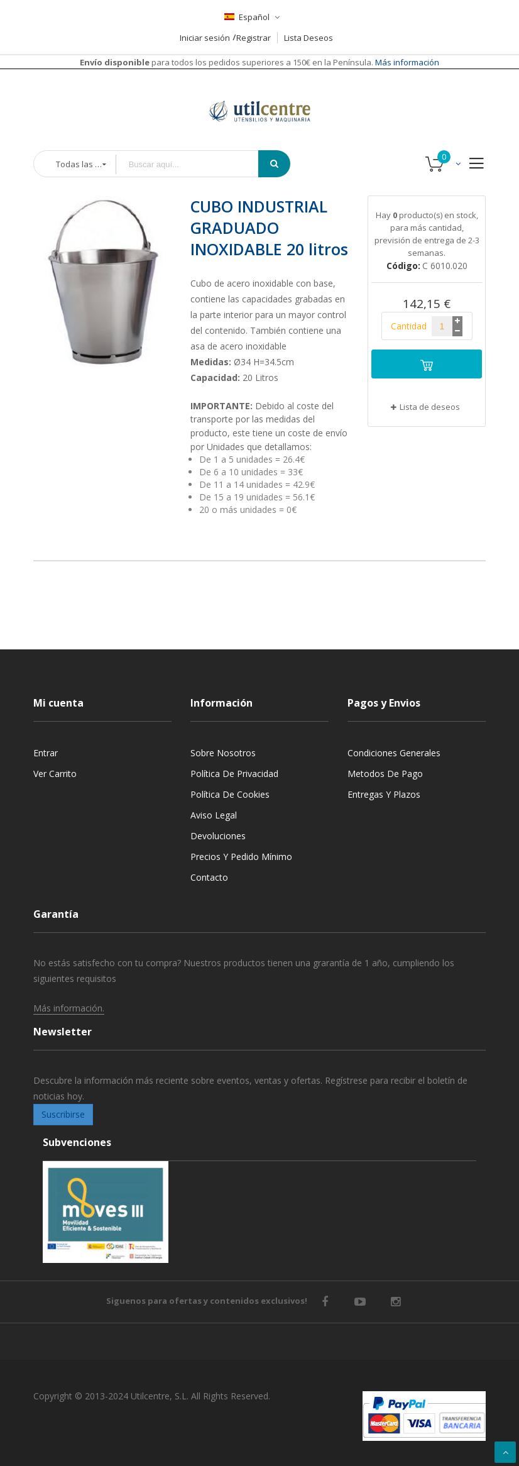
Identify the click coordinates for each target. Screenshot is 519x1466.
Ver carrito (55, 774)
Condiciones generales (393, 753)
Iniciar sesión (205, 37)
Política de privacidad (234, 774)
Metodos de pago (385, 774)
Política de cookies (230, 794)
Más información (406, 62)
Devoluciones (218, 836)
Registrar (253, 37)
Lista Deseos (308, 37)
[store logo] (259, 95)
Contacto (209, 877)
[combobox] (196, 164)
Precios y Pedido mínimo (241, 857)
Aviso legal (213, 815)
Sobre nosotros (223, 753)
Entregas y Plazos (383, 794)
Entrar (45, 753)
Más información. (68, 1008)
